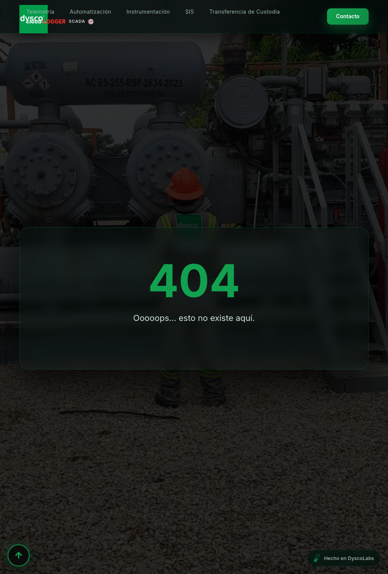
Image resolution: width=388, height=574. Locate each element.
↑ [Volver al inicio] (18, 555)
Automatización (90, 11)
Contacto (348, 16)
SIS (189, 11)
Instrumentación (148, 11)
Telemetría (40, 11)
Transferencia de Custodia (245, 11)
